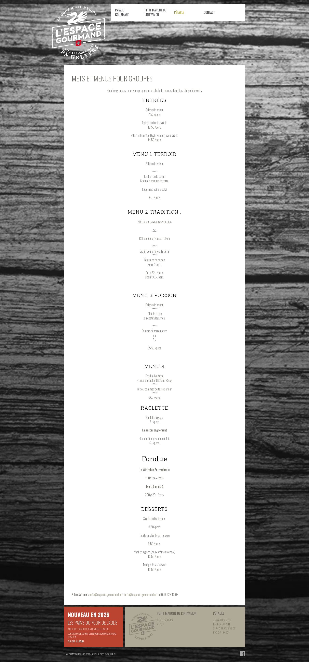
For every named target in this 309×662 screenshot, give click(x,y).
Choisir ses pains (76, 641)
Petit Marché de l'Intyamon (155, 12)
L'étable (179, 12)
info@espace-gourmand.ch (105, 594)
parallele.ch (110, 654)
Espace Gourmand (122, 12)
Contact (209, 12)
